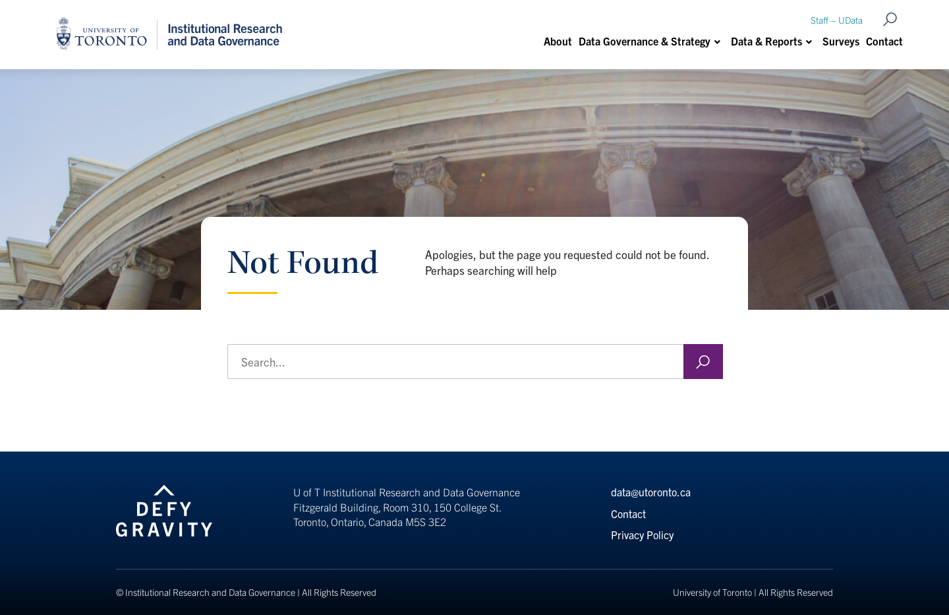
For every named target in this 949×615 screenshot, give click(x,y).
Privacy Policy (642, 534)
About (558, 40)
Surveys (840, 40)
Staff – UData (837, 20)
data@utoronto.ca (651, 491)
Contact (884, 40)
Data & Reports (766, 40)
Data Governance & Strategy (644, 40)
